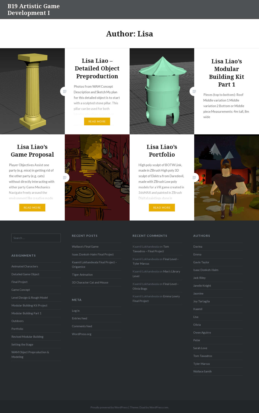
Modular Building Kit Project (29, 305)
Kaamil (197, 309)
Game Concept (20, 289)
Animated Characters (24, 266)
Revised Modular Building (27, 336)
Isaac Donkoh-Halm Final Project (93, 254)
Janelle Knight (202, 285)
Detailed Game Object (25, 274)
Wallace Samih (202, 371)
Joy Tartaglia (201, 301)
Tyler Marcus (201, 363)
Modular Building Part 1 (26, 313)
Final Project (19, 281)
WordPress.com (158, 407)
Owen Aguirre (202, 332)
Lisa (195, 316)
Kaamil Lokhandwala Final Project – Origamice (94, 265)
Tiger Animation (82, 274)
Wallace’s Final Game (85, 246)
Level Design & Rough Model (29, 297)
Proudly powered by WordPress (109, 407)
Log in (76, 310)
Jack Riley (199, 277)
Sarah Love (200, 348)
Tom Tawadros (202, 355)
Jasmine (198, 293)
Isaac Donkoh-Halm (205, 270)
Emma (197, 254)
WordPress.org (81, 334)
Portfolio (17, 328)
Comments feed (82, 326)
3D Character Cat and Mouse (90, 282)
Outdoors (17, 321)
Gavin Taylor (201, 262)
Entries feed (79, 318)
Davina (197, 246)
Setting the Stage (22, 344)
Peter (196, 340)
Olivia (197, 324)
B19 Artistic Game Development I (33, 9)
